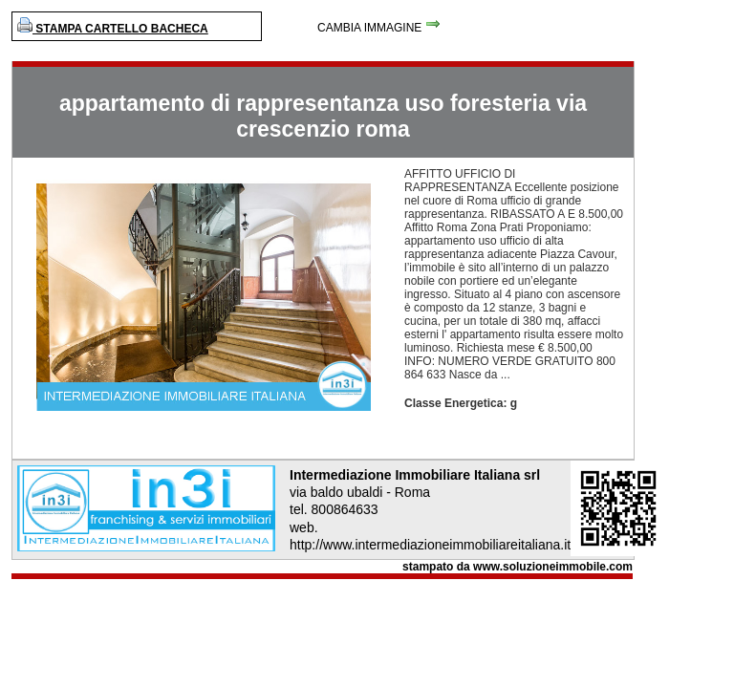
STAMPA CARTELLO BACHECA (112, 28)
